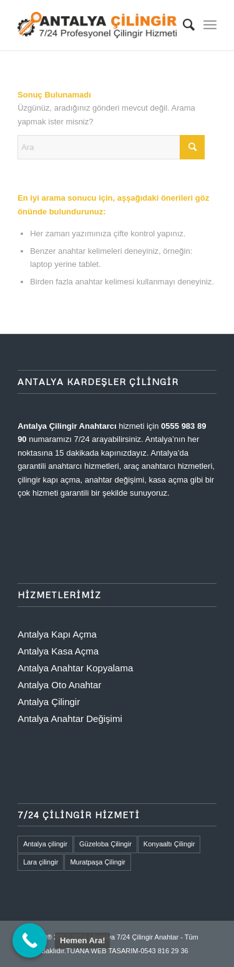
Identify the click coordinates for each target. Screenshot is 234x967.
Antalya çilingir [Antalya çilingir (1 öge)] (45, 844)
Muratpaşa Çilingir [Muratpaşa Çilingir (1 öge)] (97, 862)
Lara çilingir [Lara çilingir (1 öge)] (40, 862)
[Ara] (182, 25)
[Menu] (210, 25)
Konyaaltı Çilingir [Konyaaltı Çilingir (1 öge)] (169, 844)
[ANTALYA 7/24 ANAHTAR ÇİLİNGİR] (97, 25)
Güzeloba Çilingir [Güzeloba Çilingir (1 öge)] (105, 844)
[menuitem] (182, 25)
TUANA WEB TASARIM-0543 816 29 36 (127, 950)
